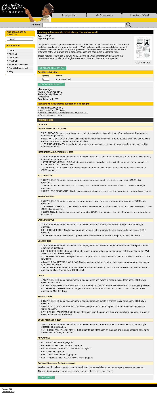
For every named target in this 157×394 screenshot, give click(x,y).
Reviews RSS (7, 389)
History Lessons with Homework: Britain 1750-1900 (63, 112)
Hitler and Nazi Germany (51, 108)
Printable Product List (18, 68)
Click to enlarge (143, 62)
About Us (13, 54)
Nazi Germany (91, 367)
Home (11, 50)
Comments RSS (8, 392)
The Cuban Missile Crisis (67, 367)
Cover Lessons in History (51, 115)
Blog (11, 71)
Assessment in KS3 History (52, 110)
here (111, 371)
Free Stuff (13, 61)
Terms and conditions (18, 64)
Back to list (46, 377)
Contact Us (14, 57)
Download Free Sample (52, 68)
